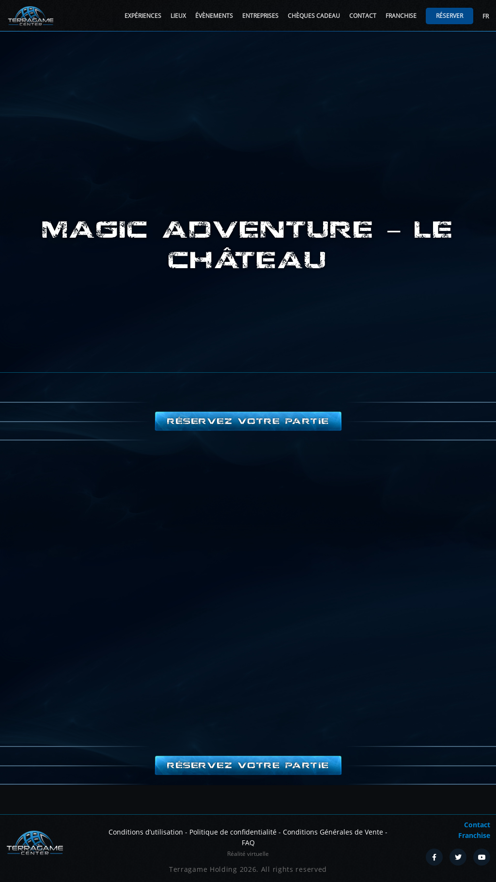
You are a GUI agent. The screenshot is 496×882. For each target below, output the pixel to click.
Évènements (214, 16)
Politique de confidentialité (233, 831)
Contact (362, 16)
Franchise (401, 16)
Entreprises (260, 16)
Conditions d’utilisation (145, 831)
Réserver (449, 16)
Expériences (142, 16)
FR (485, 16)
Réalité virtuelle (248, 854)
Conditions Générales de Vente (333, 831)
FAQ (248, 842)
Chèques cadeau (314, 16)
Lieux (178, 16)
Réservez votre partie (248, 421)
